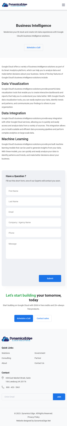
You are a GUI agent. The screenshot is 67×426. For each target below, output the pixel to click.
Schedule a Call (33, 47)
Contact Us (39, 363)
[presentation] (27, 267)
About (4, 363)
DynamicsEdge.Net (42, 421)
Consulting (6, 358)
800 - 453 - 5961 (13, 387)
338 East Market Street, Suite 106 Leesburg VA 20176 (18, 380)
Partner (38, 358)
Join (59, 397)
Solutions (6, 353)
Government (40, 353)
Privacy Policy (34, 417)
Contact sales (43, 318)
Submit (50, 278)
